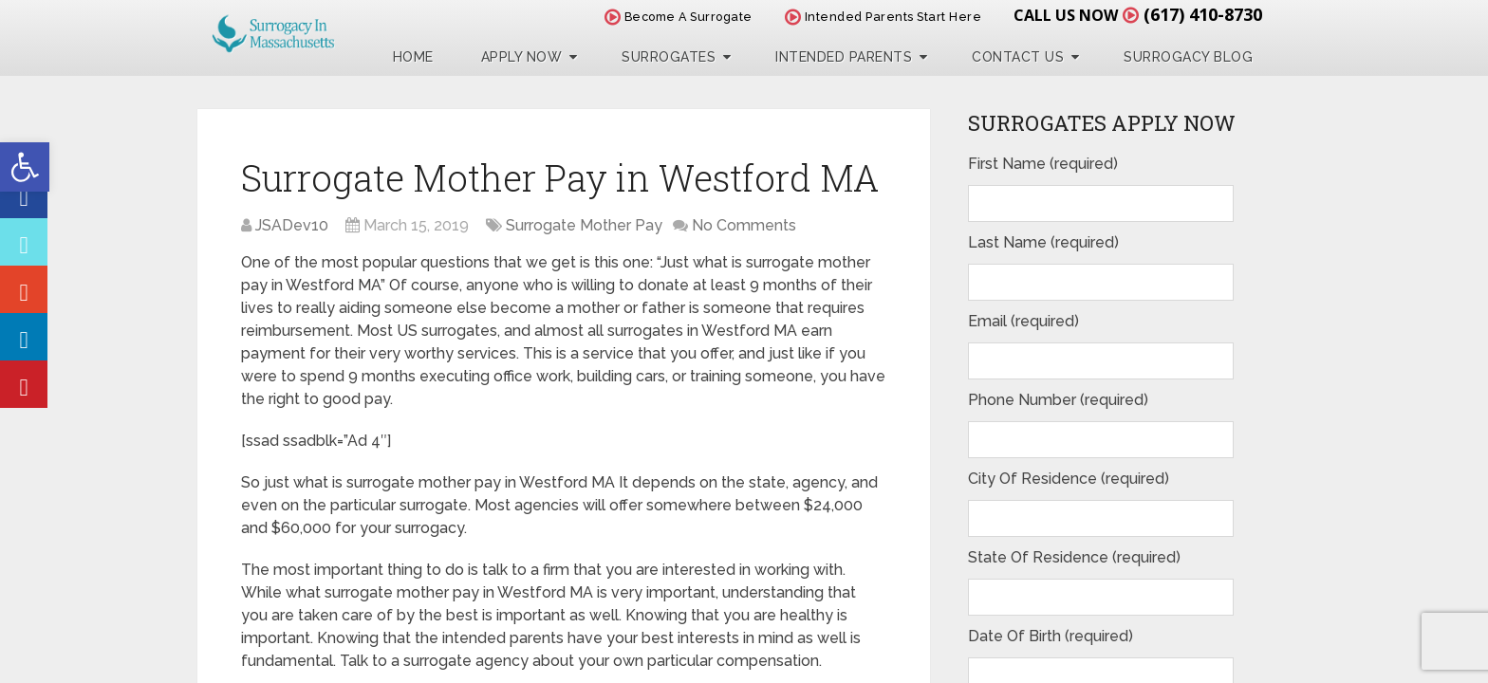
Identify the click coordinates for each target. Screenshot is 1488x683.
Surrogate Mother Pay (584, 225)
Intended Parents (843, 57)
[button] (24, 167)
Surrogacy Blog (1188, 57)
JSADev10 (291, 225)
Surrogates (669, 57)
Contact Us (1018, 57)
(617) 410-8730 (1203, 14)
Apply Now (522, 57)
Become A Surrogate (678, 16)
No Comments (744, 225)
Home (413, 57)
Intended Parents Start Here (883, 16)
